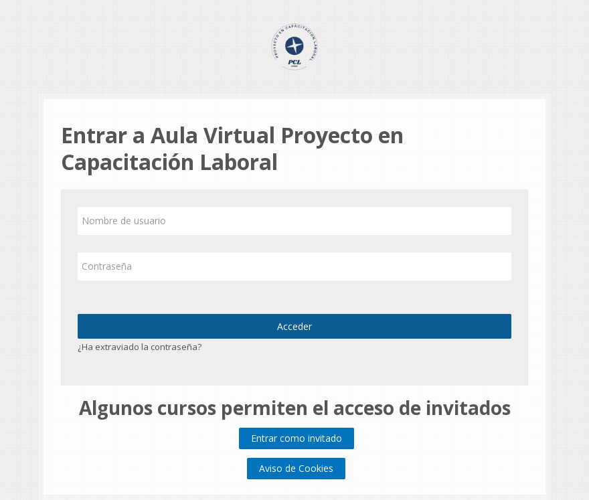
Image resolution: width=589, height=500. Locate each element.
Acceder (294, 326)
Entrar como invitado (296, 438)
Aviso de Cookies (296, 468)
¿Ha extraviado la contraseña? (139, 347)
